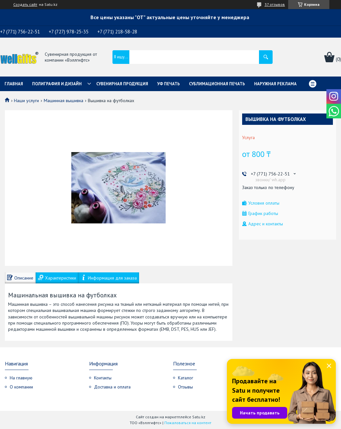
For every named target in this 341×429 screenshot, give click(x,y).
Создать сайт (25, 4)
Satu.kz (198, 416)
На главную (21, 378)
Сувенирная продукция (122, 84)
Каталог (185, 378)
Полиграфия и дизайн (57, 84)
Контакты (103, 378)
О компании (21, 387)
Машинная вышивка (63, 100)
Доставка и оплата (112, 387)
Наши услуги (26, 100)
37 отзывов (275, 4)
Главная (14, 84)
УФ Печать (168, 84)
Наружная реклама (275, 84)
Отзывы (185, 387)
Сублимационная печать (217, 84)
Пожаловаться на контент (187, 422)
